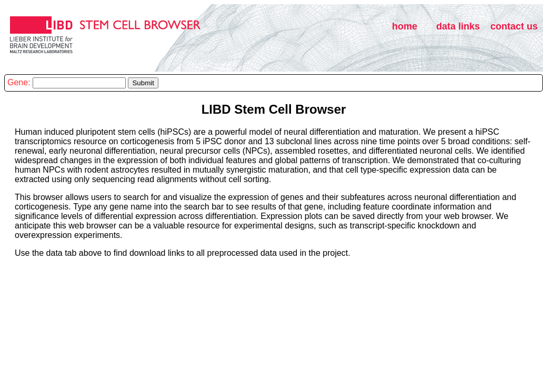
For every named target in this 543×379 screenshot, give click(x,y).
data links (458, 26)
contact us (514, 26)
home (404, 26)
